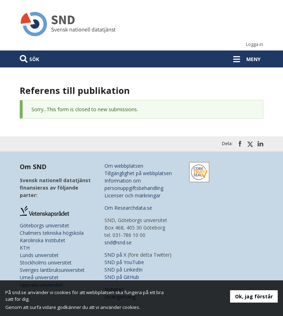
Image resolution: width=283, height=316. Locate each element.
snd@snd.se (118, 242)
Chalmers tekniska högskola (52, 232)
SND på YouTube (124, 262)
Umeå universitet (39, 277)
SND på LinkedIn (123, 269)
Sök (34, 59)
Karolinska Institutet (42, 240)
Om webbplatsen (123, 165)
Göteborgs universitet (44, 225)
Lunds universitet (39, 255)
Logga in (254, 44)
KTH (25, 247)
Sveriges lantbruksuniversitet (52, 270)
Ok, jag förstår (254, 296)
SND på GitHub (121, 277)
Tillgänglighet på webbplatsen (138, 173)
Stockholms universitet (46, 262)
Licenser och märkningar (132, 195)
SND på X (115, 254)
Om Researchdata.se (128, 207)
